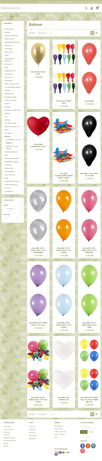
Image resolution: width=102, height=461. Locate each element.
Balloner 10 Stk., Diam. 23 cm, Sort (89, 174)
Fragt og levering (8, 429)
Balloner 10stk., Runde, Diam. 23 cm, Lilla (38, 324)
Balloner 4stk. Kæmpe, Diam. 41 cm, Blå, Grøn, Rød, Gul (89, 399)
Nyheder (6, 446)
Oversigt (6, 443)
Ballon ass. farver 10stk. (63, 102)
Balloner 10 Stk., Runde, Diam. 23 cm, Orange (63, 250)
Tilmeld (84, 432)
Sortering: (32, 33)
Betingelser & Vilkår (9, 438)
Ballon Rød (89, 101)
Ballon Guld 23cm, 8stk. (38, 73)
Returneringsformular (10, 440)
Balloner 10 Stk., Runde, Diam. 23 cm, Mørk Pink (89, 250)
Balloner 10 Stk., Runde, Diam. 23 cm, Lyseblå (63, 325)
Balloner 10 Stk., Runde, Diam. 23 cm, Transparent (38, 250)
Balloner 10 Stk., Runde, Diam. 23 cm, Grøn (89, 325)
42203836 (61, 434)
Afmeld (91, 432)
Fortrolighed (7, 426)
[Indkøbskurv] (97, 8)
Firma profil (7, 432)
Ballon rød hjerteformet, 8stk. (38, 145)
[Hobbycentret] (11, 8)
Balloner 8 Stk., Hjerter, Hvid (64, 398)
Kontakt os (7, 435)
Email (56, 437)
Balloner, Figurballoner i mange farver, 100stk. (64, 175)
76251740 (63, 431)
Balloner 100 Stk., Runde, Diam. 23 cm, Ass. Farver (38, 399)
